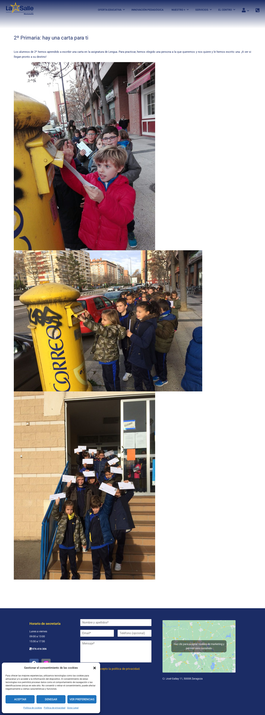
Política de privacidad (54, 708)
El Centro (225, 9)
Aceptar (20, 699)
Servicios (201, 9)
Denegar (51, 699)
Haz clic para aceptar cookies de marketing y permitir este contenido (199, 646)
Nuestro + (178, 9)
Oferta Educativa (109, 9)
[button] (94, 668)
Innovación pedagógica (147, 9)
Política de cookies (32, 708)
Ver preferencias (82, 699)
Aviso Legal (73, 708)
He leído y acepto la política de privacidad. (113, 669)
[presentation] (108, 689)
